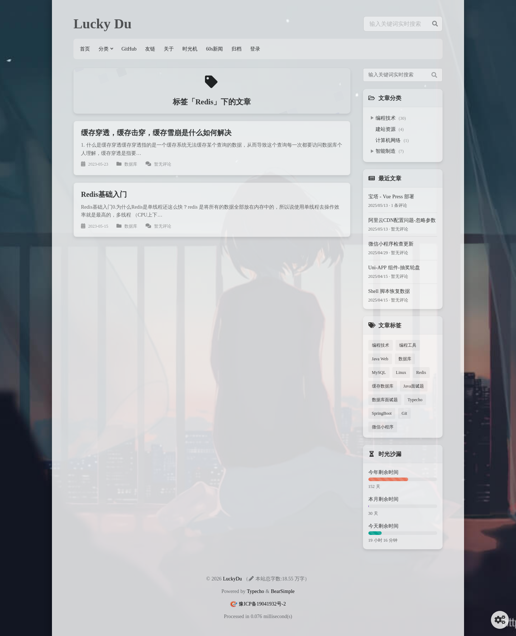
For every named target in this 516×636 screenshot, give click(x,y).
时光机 (189, 48)
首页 (85, 48)
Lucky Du (102, 23)
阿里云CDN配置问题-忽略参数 (402, 220)
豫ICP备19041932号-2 (262, 603)
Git (404, 413)
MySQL (379, 372)
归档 (236, 48)
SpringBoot (382, 413)
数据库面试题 (385, 400)
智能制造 (390, 151)
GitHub (129, 48)
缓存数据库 (382, 386)
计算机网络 (392, 140)
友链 (150, 48)
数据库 (404, 359)
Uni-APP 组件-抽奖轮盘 (394, 267)
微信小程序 (382, 427)
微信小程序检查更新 (391, 243)
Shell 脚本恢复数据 (389, 291)
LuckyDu (232, 578)
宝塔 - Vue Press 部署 (391, 196)
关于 (169, 48)
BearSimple (283, 591)
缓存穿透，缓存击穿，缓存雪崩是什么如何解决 (156, 133)
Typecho (415, 400)
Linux (401, 372)
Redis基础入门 (104, 194)
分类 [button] (104, 48)
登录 (255, 48)
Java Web (380, 359)
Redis (421, 372)
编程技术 (391, 118)
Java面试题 (413, 386)
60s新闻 (214, 48)
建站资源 (390, 129)
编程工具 (407, 345)
